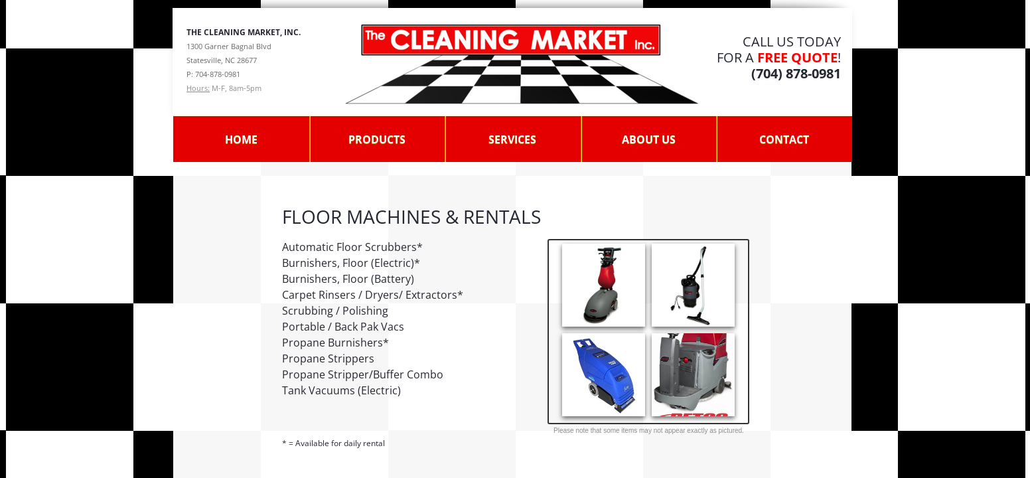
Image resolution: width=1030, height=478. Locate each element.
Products (376, 139)
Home (241, 139)
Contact (784, 139)
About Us (649, 139)
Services (512, 139)
